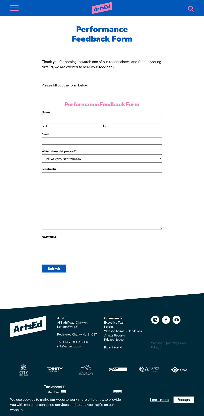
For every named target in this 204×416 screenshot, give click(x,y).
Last (106, 126)
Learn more (159, 399)
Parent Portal (113, 347)
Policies (109, 326)
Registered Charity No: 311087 (77, 334)
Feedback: (49, 169)
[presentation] (72, 248)
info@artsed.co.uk (69, 346)
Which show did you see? (59, 151)
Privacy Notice (114, 339)
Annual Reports (114, 335)
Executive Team (114, 322)
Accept (184, 399)
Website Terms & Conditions (123, 331)
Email (45, 134)
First (44, 126)
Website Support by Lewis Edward (168, 345)
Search (191, 9)
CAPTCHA (49, 237)
